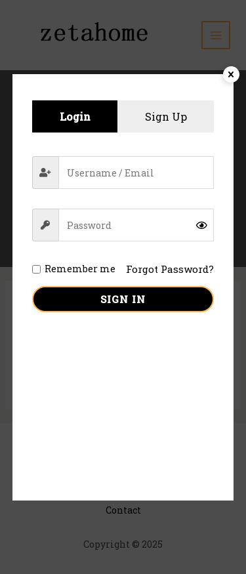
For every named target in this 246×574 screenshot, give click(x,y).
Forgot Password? (170, 269)
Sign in (123, 299)
